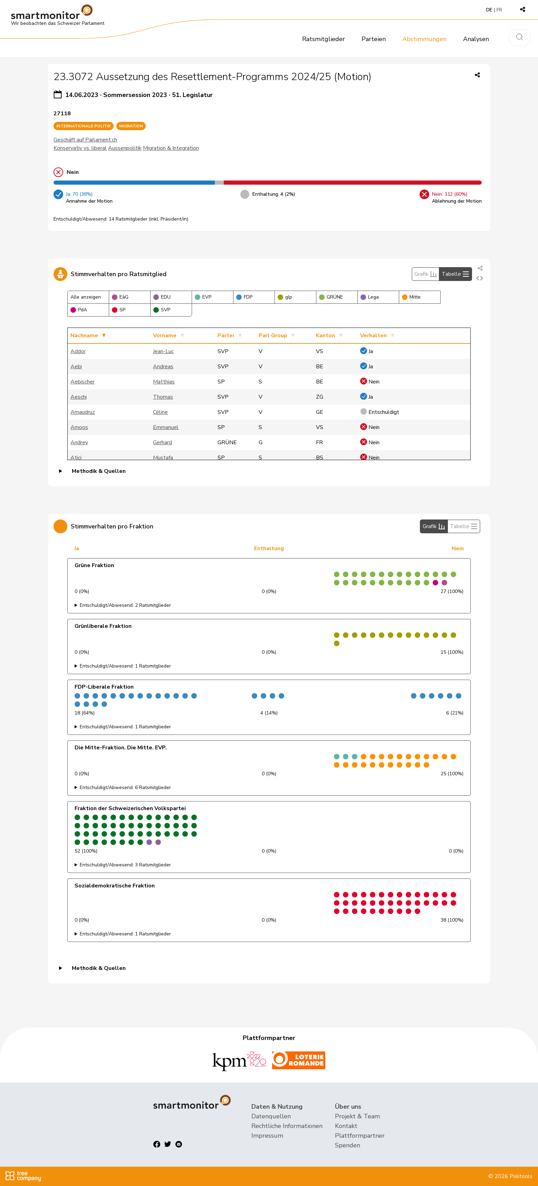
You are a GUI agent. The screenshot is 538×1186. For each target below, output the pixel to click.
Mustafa (163, 457)
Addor (78, 351)
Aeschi (78, 397)
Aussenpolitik (125, 148)
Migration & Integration (171, 148)
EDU (162, 297)
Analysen (476, 39)
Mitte (411, 297)
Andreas (163, 366)
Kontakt (346, 1126)
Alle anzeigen (85, 297)
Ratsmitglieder (323, 39)
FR (499, 10)
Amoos (79, 427)
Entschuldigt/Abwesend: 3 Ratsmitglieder (125, 865)
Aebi (76, 366)
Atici (75, 457)
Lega (370, 297)
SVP (161, 310)
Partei (226, 335)
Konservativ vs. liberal (80, 148)
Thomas (163, 397)
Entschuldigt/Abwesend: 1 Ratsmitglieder (125, 666)
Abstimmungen (424, 39)
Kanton (325, 335)
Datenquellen (271, 1116)
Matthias (164, 382)
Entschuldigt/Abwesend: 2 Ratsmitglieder (125, 605)
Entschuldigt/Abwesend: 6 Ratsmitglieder (125, 787)
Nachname (84, 335)
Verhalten (373, 335)
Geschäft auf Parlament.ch (85, 140)
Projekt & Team (357, 1116)
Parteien (374, 39)
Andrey (79, 442)
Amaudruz (82, 412)
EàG (120, 297)
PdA (78, 310)
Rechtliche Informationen (287, 1126)
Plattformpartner (360, 1135)
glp (285, 297)
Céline (160, 412)
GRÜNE (331, 297)
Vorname (164, 335)
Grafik (425, 274)
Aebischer (82, 382)
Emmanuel (166, 427)
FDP (244, 297)
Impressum (267, 1135)
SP (118, 310)
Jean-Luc (163, 351)
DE (489, 10)
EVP (203, 297)
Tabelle (455, 274)
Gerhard (162, 442)
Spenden (347, 1145)
